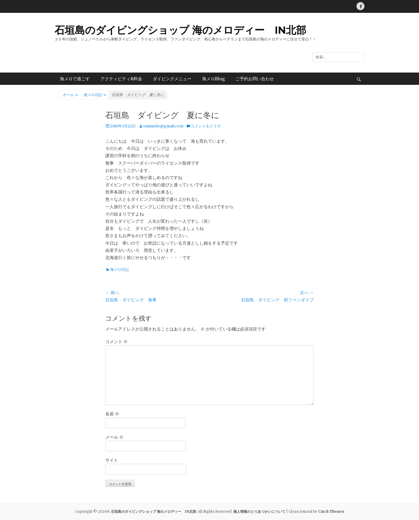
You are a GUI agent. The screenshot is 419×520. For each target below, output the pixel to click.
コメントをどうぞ (206, 126)
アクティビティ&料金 (121, 78)
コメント (116, 341)
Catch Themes (331, 511)
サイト (111, 460)
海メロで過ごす (75, 78)
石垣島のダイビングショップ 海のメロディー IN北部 (180, 30)
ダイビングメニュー (172, 78)
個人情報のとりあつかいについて (259, 511)
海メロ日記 (94, 95)
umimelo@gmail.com (163, 126)
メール (114, 437)
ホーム (70, 95)
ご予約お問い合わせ (254, 78)
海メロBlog (213, 78)
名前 (112, 413)
